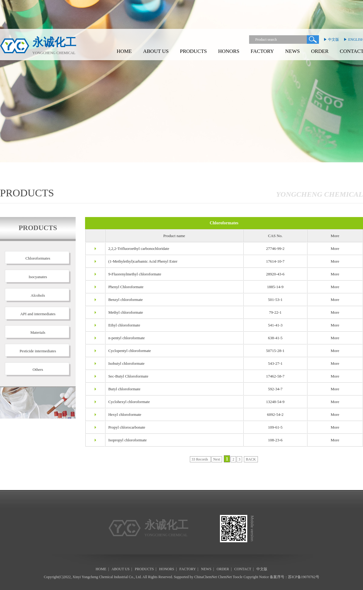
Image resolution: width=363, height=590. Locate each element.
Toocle (237, 577)
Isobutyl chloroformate (125, 363)
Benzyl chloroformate (124, 299)
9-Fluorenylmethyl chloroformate (133, 274)
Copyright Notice (256, 577)
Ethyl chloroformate (122, 325)
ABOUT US (156, 51)
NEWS (292, 51)
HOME (124, 51)
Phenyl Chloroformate (124, 287)
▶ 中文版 (331, 39)
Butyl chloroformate (123, 389)
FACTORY (262, 51)
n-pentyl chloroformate (125, 338)
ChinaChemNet (205, 577)
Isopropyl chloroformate (126, 440)
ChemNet (225, 577)
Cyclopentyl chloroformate (128, 350)
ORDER (320, 51)
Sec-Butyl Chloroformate (127, 376)
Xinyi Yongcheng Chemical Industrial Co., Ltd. (107, 577)
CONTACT (242, 569)
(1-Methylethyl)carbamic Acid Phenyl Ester (141, 261)
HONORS (228, 51)
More (335, 248)
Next (216, 459)
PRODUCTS (193, 51)
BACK (251, 459)
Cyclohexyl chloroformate (127, 401)
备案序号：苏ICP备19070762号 (294, 577)
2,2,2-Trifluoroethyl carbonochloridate (137, 248)
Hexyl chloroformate (123, 414)
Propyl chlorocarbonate (125, 427)
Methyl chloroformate (124, 312)
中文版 (261, 569)
